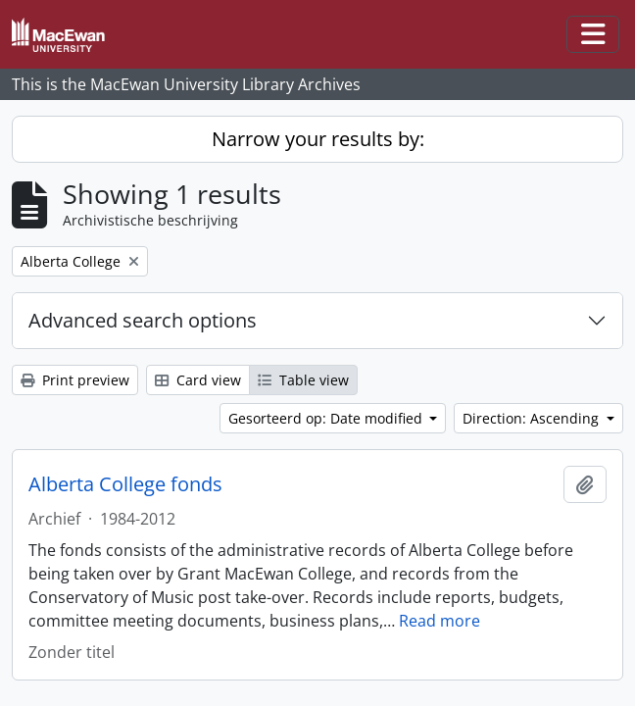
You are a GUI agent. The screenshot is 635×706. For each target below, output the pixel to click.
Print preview (75, 380)
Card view (198, 380)
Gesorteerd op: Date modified (327, 418)
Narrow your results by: (318, 139)
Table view (303, 380)
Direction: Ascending (533, 418)
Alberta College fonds (125, 484)
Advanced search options (142, 320)
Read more (439, 620)
